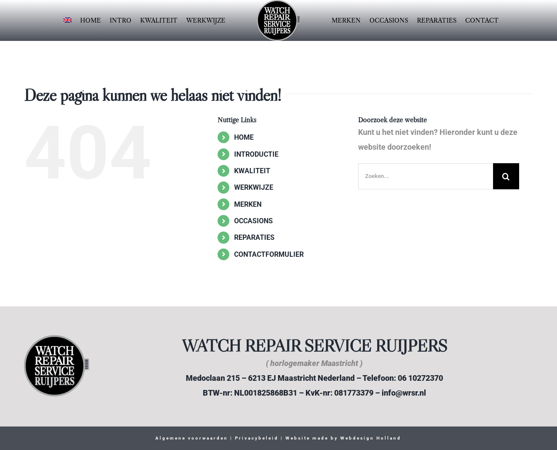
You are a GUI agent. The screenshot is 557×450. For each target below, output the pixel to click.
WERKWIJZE (253, 187)
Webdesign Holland (370, 438)
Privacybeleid (255, 438)
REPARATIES (254, 237)
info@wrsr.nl (404, 392)
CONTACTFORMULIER (269, 254)
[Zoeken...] (425, 176)
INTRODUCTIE (256, 154)
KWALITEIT (252, 171)
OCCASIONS (253, 221)
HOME (244, 137)
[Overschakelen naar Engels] (67, 20)
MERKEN (248, 204)
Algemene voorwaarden (191, 438)
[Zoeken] (506, 176)
